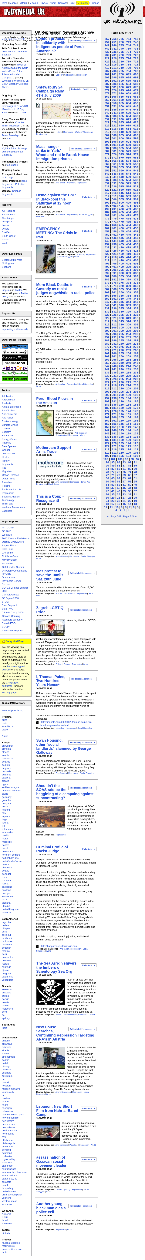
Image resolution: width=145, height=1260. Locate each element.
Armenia (6, 1214)
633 (135, 116)
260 (121, 356)
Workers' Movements (84, 132)
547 (107, 173)
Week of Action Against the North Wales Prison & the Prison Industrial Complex (15, 71)
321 (114, 318)
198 (135, 394)
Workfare (7, 534)
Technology (8, 500)
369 (128, 285)
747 (107, 45)
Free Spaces (61, 773)
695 (121, 77)
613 (135, 128)
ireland (5, 806)
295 (121, 334)
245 (121, 366)
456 (114, 231)
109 (128, 452)
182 (107, 407)
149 (128, 427)
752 (107, 42)
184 (128, 404)
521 (114, 189)
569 (128, 157)
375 (121, 282)
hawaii (5, 1082)
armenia (6, 748)
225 (121, 379)
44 (129, 487)
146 (114, 430)
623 (135, 122)
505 (121, 199)
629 (128, 119)
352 (107, 298)
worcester (7, 1204)
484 (128, 212)
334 (128, 308)
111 (114, 452)
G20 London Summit (13, 567)
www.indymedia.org (12, 710)
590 (121, 144)
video (5, 729)
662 (107, 99)
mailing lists (8, 1245)
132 (107, 439)
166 (114, 417)
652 (107, 106)
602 (107, 138)
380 (121, 279)
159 (128, 420)
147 (107, 430)
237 (107, 372)
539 (128, 176)
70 (118, 475)
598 (135, 138)
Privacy (44, 3)
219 (128, 382)
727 (107, 58)
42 (107, 491)
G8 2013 (6, 531)
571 (114, 157)
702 (107, 74)
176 (114, 411)
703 (135, 71)
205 (121, 391)
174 (128, 411)
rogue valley (8, 1159)
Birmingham (41, 134)
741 (114, 48)
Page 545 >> (130, 516)
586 (114, 148)
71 (113, 475)
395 (121, 269)
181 (114, 407)
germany (7, 797)
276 (114, 346)
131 (114, 439)
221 (114, 382)
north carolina (9, 1130)
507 (107, 199)
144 (128, 430)
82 (118, 468)
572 (107, 157)
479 (128, 215)
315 (121, 321)
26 (129, 497)
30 (107, 497)
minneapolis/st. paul (13, 1114)
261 (114, 356)
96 (107, 462)
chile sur (6, 934)
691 (114, 80)
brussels (6, 771)
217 (107, 385)
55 (135, 481)
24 (107, 500)
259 (128, 356)
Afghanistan (8, 399)
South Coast (53, 484)
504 (128, 199)
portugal (6, 873)
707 (107, 71)
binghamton (8, 1056)
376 (114, 282)
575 (121, 154)
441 (114, 240)
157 (107, 423)
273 (135, 346)
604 (128, 135)
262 (107, 356)
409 (128, 260)
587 (107, 148)
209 (128, 388)
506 (114, 199)
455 (121, 231)
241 (114, 369)
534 (128, 180)
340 (121, 305)
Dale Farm (7, 549)
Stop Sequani (9, 605)
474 (128, 218)
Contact (62, 3)
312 (107, 324)
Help (71, 3)
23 (113, 500)
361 (114, 292)
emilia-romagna (10, 787)
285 (121, 340)
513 (135, 192)
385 (121, 276)
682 (107, 87)
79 (135, 468)
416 (114, 257)
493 (135, 205)
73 (135, 472)
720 (121, 61)
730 (121, 55)
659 (128, 99)
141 (114, 433)
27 (124, 497)
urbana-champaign (12, 1194)
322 (107, 318)
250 (121, 362)
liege (4, 819)
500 (121, 202)
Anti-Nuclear (8, 410)
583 (135, 148)
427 (107, 250)
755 (121, 38)
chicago (6, 1066)
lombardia (7, 832)
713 (135, 64)
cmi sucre (7, 941)
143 (135, 430)
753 (135, 38)
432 (107, 247)
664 (128, 96)
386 (114, 276)
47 (113, 487)
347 (107, 301)
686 (114, 83)
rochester (7, 1156)
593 (135, 141)
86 (129, 465)
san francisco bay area (14, 1172)
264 (128, 353)
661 (114, 99)
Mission (33, 3)
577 (107, 154)
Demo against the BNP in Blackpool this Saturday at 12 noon (56, 199)
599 (128, 138)
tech (4, 1252)
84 (107, 468)
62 (129, 478)
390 (121, 273)
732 (107, 55)
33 (124, 494)
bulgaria (6, 774)
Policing (6, 485)
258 (135, 356)
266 (114, 353)
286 (114, 340)
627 (107, 122)
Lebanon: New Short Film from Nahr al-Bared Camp (57, 1110)
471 (114, 221)
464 (128, 225)
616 (114, 128)
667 (107, 96)
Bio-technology (10, 421)
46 (118, 487)
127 (107, 443)
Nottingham (8, 263)
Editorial (23, 3)
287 (107, 340)
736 (114, 51)
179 (128, 407)
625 (121, 122)
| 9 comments (81, 498)
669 (128, 93)
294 (128, 334)
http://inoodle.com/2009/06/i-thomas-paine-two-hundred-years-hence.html (66, 724)
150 (121, 427)
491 (114, 209)
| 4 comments (81, 1206)
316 (114, 321)
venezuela (7, 979)
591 (114, 144)
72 (107, 475)
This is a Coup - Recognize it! (50, 498)
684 (128, 83)
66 (107, 478)
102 (105, 459)
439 (128, 240)
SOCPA (59, 593)
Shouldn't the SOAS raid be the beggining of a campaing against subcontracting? (64, 792)
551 (114, 170)
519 (128, 189)
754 (128, 38)
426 (114, 250)
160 (121, 420)
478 (135, 215)
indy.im (5, 290)
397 (107, 269)
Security (83, 3)
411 (114, 260)
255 (121, 359)
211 (114, 388)
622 (107, 125)
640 (121, 112)
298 (135, 330)
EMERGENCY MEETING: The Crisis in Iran (56, 233)
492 (107, 209)
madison (6, 1098)
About (53, 3)
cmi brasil (7, 938)
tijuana (5, 970)
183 (135, 404)
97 (137, 459)
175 (121, 411)
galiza (5, 793)
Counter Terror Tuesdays (13, 124)
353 (135, 295)
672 (107, 93)
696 (114, 77)
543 (135, 173)
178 (135, 407)
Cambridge (8, 218)
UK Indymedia (36, 10)
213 (135, 385)
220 (121, 382)
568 (135, 157)
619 (128, 125)
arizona (6, 1040)
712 (107, 67)
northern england (11, 854)
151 (114, 427)
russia (5, 883)
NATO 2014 (8, 527)
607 (107, 135)
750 (121, 42)
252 (107, 362)
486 (114, 212)
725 (121, 58)
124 (128, 443)
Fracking (6, 442)
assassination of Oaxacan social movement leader (51, 1161)
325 (121, 314)
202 (107, 394)
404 (128, 263)
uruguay (6, 973)
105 (121, 455)
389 (128, 273)
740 (121, 48)
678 (135, 87)
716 (114, 64)
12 (105, 507)
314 (128, 321)
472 (107, 221)
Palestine (73, 1145)
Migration (71, 183)
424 (128, 250)
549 (128, 170)
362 (107, 292)
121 (114, 446)
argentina (7, 922)
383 (135, 276)
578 (135, 151)
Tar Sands (7, 563)
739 (128, 48)
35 (113, 494)
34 (118, 494)
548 (135, 170)
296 (114, 334)
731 (114, 55)
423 (135, 250)
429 (128, 247)
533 (135, 180)
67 (135, 475)
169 (128, 414)
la (3, 1095)
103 (135, 455)
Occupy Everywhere (13, 541)
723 (135, 58)
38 (129, 491)
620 (121, 125)
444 (128, 237)
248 (135, 362)
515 (121, 192)
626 (114, 122)
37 (135, 491)
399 (128, 266)
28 (118, 497)
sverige (6, 893)
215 (121, 385)
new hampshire (10, 1117)
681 (114, 87)
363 (135, 289)
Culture (59, 664)
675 (121, 90)
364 (128, 289)
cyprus (5, 784)
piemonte (7, 867)
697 (107, 77)
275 (121, 346)
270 (121, 350)
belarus (6, 761)
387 (107, 276)
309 (128, 324)
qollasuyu (7, 960)
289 (128, 337)
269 (128, 350)
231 (114, 375)
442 (107, 240)
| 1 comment (81, 149)
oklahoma (7, 1140)
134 (128, 436)
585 (121, 148)
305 (121, 327)
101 (113, 459)
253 (135, 359)
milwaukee (7, 1111)
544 (128, 173)
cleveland (7, 1069)
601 (114, 138)
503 (135, 199)
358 (135, 292)
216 (114, 385)
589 (128, 144)
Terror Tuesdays (10, 135)
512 (107, 196)
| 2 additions (81, 89)
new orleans (8, 1127)
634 (128, 116)
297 (107, 334)
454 (128, 231)
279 (128, 343)
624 (128, 122)
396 (114, 269)
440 (121, 240)
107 (107, 455)
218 (135, 382)
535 (121, 180)
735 (121, 51)
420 (121, 253)
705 (121, 71)
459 (128, 228)
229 (128, 375)
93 (124, 462)
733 (135, 51)
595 (121, 141)
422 (107, 253)
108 (135, 452)
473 (135, 218)
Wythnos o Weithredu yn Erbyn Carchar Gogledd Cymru (15, 84)
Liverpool (40, 217)
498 (135, 202)
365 (121, 289)
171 (114, 414)
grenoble (7, 800)
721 (114, 61)
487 (107, 212)
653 (135, 103)
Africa (5, 736)
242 (107, 369)
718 (135, 61)
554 (128, 167)
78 (107, 472)
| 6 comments (81, 41)
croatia (5, 780)
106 (114, 455)
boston (5, 1060)
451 (114, 234)
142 (107, 433)
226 (114, 379)
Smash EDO (8, 623)
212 (107, 388)
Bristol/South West (12, 259)
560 (121, 164)
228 (135, 375)
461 (114, 228)
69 (124, 475)
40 (118, 491)
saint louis (7, 1162)
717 (107, 64)
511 (114, 196)
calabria (6, 777)
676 (114, 90)
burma (5, 995)
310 (121, 324)
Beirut (5, 1217)
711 (114, 67)
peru (4, 954)
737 (107, 51)
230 (121, 375)
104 (128, 455)
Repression (82, 75)
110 (121, 452)
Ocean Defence (69, 1015)
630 (121, 119)
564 (128, 160)
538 (135, 176)
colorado (6, 1072)
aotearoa (7, 989)
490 (121, 209)
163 (135, 417)
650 (121, 106)
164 (128, 417)
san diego (7, 1165)
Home (4, 3)
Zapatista (7, 510)
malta (5, 838)
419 (128, 253)
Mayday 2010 (9, 559)
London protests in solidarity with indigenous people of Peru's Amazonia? (60, 44)
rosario (5, 963)
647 (107, 109)
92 (129, 462)
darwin (5, 999)
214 (128, 385)
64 (118, 478)
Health (58, 1015)
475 (121, 218)
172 (107, 414)
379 (128, 279)
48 (107, 487)
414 (128, 257)
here (9, 138)
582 (107, 151)
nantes (5, 845)
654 (128, 103)
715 (121, 64)
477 (107, 218)
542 (107, 176)
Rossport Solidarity (12, 619)
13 (135, 503)
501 (114, 202)
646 (114, 109)
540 (121, 176)
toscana (6, 902)
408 (135, 260)
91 (135, 462)
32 (129, 494)
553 (135, 167)
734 (128, 51)
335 (121, 308)
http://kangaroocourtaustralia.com (59, 946)
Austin (5, 1053)
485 (121, 212)
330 (121, 311)
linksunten (7, 829)
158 (135, 420)
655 (121, 103)
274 (128, 346)
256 (114, 359)
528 (135, 183)
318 (135, 318)
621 (114, 125)
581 (114, 151)
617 (107, 128)
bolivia (5, 925)
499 (128, 202)
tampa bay (7, 1188)
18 (107, 503)
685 (121, 83)
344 (128, 301)
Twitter (18, 290)
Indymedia (7, 464)
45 (124, 487)
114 (128, 449)
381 (114, 279)
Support (95, 3)
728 (135, 55)
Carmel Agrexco (10, 594)
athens (5, 752)
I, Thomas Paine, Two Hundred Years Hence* (50, 681)
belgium (6, 764)
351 (114, 298)
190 (121, 401)
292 (107, 337)
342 (107, 305)
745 (121, 45)
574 (128, 154)
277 (107, 346)
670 (121, 93)
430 (121, 247)
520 (121, 189)
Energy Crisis (9, 439)
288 (135, 337)
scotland (6, 890)
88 (118, 465)
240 (121, 369)
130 (121, 439)
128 (135, 439)
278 (135, 343)
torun (5, 899)
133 (135, 436)
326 (114, 314)
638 (135, 112)
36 (107, 494)
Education (60, 728)
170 (121, 414)
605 (121, 135)
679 (128, 87)
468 (135, 221)
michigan (7, 1108)
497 (107, 205)
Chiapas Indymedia (11, 192)
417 (107, 257)
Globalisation (70, 75)
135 (121, 436)
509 (128, 196)
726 (114, 58)
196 (114, 398)
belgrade (7, 768)
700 (121, 74)
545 (121, 173)
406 (114, 263)
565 (121, 160)
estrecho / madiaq (11, 790)
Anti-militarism (81, 433)
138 (135, 433)
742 (107, 48)
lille (3, 825)
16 (118, 503)
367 (107, 289)
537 (107, 180)
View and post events (13, 39)
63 (124, 478)
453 (135, 231)
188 (135, 401)
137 (107, 436)
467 (107, 225)
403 (135, 263)
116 (114, 449)
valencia (6, 912)
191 (114, 401)
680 (121, 87)
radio (4, 723)
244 (128, 366)
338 (135, 305)
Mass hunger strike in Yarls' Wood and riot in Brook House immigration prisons (62, 152)
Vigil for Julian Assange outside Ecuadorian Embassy (14, 151)
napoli (5, 848)
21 (124, 500)
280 (121, 343)
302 (107, 330)
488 (135, 209)
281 (114, 343)
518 (135, 189)
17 (113, 503)
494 (128, 205)
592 (107, 144)
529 (128, 183)
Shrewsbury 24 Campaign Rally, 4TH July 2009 (50, 91)
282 (107, 343)
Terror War (85, 482)
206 (114, 391)
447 (107, 237)
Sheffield (6, 232)
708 (135, 67)
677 (107, 90)
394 (128, 269)
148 (135, 427)
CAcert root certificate (10, 684)
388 (135, 273)
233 (135, 372)
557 (107, 167)
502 (107, 202)
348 (135, 298)
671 (114, 93)
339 (128, 305)
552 (107, 170)
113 (135, 449)
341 (114, 305)
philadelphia (8, 1143)
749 (128, 42)
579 (128, 151)
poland (5, 870)
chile (4, 931)
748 (135, 42)
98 (132, 459)
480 (121, 215)
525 (121, 186)
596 (114, 141)
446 (114, 237)
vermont (6, 1197)
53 (113, 484)
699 (128, 74)
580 (121, 151)
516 (114, 192)
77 (113, 472)
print (4, 719)
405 (121, 263)
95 (113, 462)
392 (107, 273)
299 (128, 330)
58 (118, 481)
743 (135, 45)
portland (6, 1149)
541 (114, 176)
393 (135, 269)
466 (114, 225)
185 (121, 404)
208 (135, 388)
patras (5, 864)
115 (121, 449)
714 (128, 64)
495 (121, 205)
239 (128, 369)
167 (107, 417)
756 (114, 38)
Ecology (59, 75)
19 (135, 500)
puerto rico (7, 957)
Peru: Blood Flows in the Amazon (54, 400)
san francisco (9, 1169)
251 (114, 362)
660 (121, 99)
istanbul (6, 809)
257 (107, 359)
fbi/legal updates (11, 1242)
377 (107, 282)
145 (121, 430)
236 (114, 372)
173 (135, 411)
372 (107, 285)
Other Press (8, 478)
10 (117, 507)
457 (107, 231)
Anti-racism (60, 183)
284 (128, 340)
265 (121, 353)
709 (128, 67)
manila (5, 1005)
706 (114, 71)
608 (135, 131)
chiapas (6, 928)
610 (121, 131)
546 (114, 173)
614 (128, 128)
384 (128, 276)
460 (121, 228)
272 (107, 350)
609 (128, 131)
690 (121, 80)
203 (135, 391)
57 (124, 481)
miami (5, 1104)
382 (107, 279)
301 (114, 330)
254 (128, 359)
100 (120, 459)
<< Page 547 (114, 516)
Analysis (80, 254)
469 (128, 221)
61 (135, 478)
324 (128, 314)
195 (121, 398)
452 (107, 234)
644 (128, 109)
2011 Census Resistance (15, 538)
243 (135, 366)
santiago (6, 967)
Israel (5, 1220)
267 (107, 353)
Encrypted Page (15, 641)
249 (128, 362)
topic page (12, 164)
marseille (7, 841)
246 (114, 366)
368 (135, 285)
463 (135, 225)
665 (121, 96)
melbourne (7, 1008)
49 (135, 484)
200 (121, 394)
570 (121, 157)
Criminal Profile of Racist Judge (52, 849)
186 (114, 404)
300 (121, 330)
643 (135, 109)
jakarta (5, 1002)
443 (135, 237)
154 (128, 423)
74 (129, 472)
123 (135, 443)
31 (135, 494)
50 (129, 484)
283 (135, 340)
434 (128, 244)
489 (128, 209)
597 (107, 141)
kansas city (8, 1092)
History (59, 132)
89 (113, 465)
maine (5, 1101)
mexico (6, 951)
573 (135, 154)
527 (107, 186)
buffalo (5, 1063)
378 (135, 279)
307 (107, 327)
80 (129, 468)
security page (9, 692)
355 (121, 295)
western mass (9, 1201)
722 (107, 61)
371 (114, 285)
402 (107, 266)
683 (135, 83)
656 (114, 103)
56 (129, 481)
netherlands (8, 851)
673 (135, 90)
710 (121, 67)
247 (107, 366)
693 (135, 77)
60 (107, 481)
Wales (5, 239)
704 (128, 71)
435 (121, 244)
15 (124, 503)
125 (121, 443)
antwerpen (7, 745)
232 (107, 375)
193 (135, 398)
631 (114, 119)
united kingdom (10, 909)
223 (135, 379)
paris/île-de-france (12, 861)
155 (121, 423)
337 (107, 308)
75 (124, 472)
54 (107, 484)
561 (114, 164)
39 (124, 491)
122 (107, 446)
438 (135, 240)
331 (114, 311)
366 (114, 289)
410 (121, 260)
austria (5, 755)
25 (135, 497)
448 (135, 234)
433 (135, 244)
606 (114, 135)
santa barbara (9, 1175)
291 (114, 337)
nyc (4, 1136)
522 (107, 189)
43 (135, 487)
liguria (5, 822)
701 (114, 74)
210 (121, 388)
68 (129, 475)
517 (107, 192)
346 (114, 301)
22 (118, 500)
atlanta (5, 1050)
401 (114, 266)
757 (107, 38)
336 (114, 308)
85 (135, 465)
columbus (7, 1075)
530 (121, 183)
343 (135, 301)
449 (128, 234)
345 (121, 301)
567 (107, 160)
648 (135, 106)
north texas (8, 1133)
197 (107, 398)
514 (128, 192)
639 (128, 112)
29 (113, 497)
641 (114, 112)
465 (121, 225)
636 (114, 116)
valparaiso (7, 976)
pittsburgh (7, 1146)
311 (114, 324)
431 (114, 247)
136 (114, 436)
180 (121, 407)
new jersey (8, 1120)
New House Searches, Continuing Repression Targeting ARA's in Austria (65, 1033)
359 (128, 292)
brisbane (6, 992)
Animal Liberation (63, 1092)
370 (121, 285)
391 (114, 273)
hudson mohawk (11, 1088)
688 (135, 80)
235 (121, 372)
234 (128, 372)
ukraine (6, 906)
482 (107, 215)
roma (5, 877)
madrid (5, 835)
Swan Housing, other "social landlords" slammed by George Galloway (63, 746)
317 (107, 321)
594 (128, 141)
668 (135, 93)
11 (111, 507)
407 (107, 263)
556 (114, 167)
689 (128, 80)
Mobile (13, 3)
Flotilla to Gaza (10, 556)
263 (135, 353)
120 (121, 446)
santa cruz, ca (9, 1178)
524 (128, 186)
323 (135, 314)
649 (128, 106)
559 (128, 164)
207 (107, 391)
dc (3, 1079)
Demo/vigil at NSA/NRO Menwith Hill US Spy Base (15, 109)
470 (121, 221)
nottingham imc (10, 858)
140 (121, 433)
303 (135, 327)
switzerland (8, 896)
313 (135, 321)
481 (114, 215)
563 (135, 160)
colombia (7, 944)
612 (107, 131)
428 (135, 247)
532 (107, 183)
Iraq (4, 467)
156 (114, 423)
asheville (7, 1047)
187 (107, 404)
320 (121, 318)
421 (114, 253)
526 (114, 186)
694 (128, 77)
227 (107, 379)
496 (114, 205)
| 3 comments (81, 573)
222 (107, 382)
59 (113, 481)
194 (128, 398)
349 (128, 298)
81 (124, 468)
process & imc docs (12, 1249)
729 (128, 55)
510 (121, 196)
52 (118, 484)
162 (107, 420)
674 (128, 90)
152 (107, 427)
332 (107, 311)
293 (135, 334)
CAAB (23, 112)
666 (114, 96)
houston (6, 1085)
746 (114, 45)
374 (128, 282)
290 (121, 337)
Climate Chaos (10, 424)
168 (135, 414)
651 (114, 106)
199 (128, 394)
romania (6, 880)
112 (107, 452)
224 (128, 379)
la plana (6, 816)
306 (114, 327)
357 (107, 295)
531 (114, 183)
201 (114, 394)
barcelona (7, 758)
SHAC (5, 601)
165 (121, 417)
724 (128, 58)
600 (121, 138)
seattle (5, 1185)
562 (107, 164)
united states (9, 1191)
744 (128, 45)
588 (135, 144)
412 (107, 260)
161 (114, 420)
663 (135, 96)
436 (114, 244)
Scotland (7, 266)
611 (114, 131)
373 (135, 282)
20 (129, 500)
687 (107, 83)
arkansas (7, 1043)
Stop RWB (7, 608)
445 (121, 237)
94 (118, 462)
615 (121, 128)
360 (121, 292)
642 (107, 112)
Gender (67, 664)
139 (128, 433)
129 (128, 439)
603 (135, 135)
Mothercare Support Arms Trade (53, 449)
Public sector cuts (11, 489)
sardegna (7, 886)
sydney (6, 1018)
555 (121, 167)
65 (113, 478)
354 (128, 295)
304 (128, 327)
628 (135, 119)
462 (107, 228)
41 (113, 491)
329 (128, 311)
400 (121, 266)
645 (121, 109)
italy (4, 813)
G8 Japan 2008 (10, 598)
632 (107, 119)
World (76, 257)
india (4, 1027)
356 (114, 295)
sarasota (6, 1181)
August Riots (9, 545)
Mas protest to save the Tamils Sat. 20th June (49, 575)
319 (128, 318)
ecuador (6, 947)
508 (135, 196)
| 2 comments (81, 610)
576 (114, 154)
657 (107, 103)
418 (135, 253)
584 (128, 148)
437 (107, 244)
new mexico (8, 1124)
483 (135, 212)
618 (135, 125)
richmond (7, 1153)
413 (135, 257)
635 (121, 116)
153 (135, 423)
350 (121, 298)
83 (113, 468)
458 (135, 228)
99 (126, 459)
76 (118, 472)
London (6, 225)
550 (121, 170)
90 (107, 465)
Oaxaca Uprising (63, 1189)
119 (128, 446)
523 (135, 186)
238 (135, 369)
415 (121, 257)
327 (107, 314)
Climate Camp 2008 (13, 612)
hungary (6, 803)
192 (107, 401)
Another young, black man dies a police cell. (51, 1208)
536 (114, 180)
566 (114, 160)
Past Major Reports (12, 630)
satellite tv (7, 726)
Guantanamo (9, 577)
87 (124, 465)
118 (135, 446)
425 (121, 250)
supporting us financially (15, 329)
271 (114, 350)
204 (128, 391)
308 (135, 324)
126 (114, 443)
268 (135, 350)
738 (135, 48)
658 (135, 99)
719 (128, 61)
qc (3, 1015)
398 (135, 266)
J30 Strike (7, 552)
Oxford (5, 228)
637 (107, 116)
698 (135, 74)
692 (107, 80)
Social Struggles (86, 214)
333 (135, 308)
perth (5, 1011)
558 (135, 164)
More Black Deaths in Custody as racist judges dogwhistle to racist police (65, 289)
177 (107, 411)
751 (114, 42)
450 (121, 234)
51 (124, 484)
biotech (6, 1233)
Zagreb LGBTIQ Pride (49, 610)
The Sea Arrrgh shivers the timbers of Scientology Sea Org (56, 967)
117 (107, 449)
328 (135, 311)
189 (128, 401)
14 (129, 503)
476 (114, 218)
